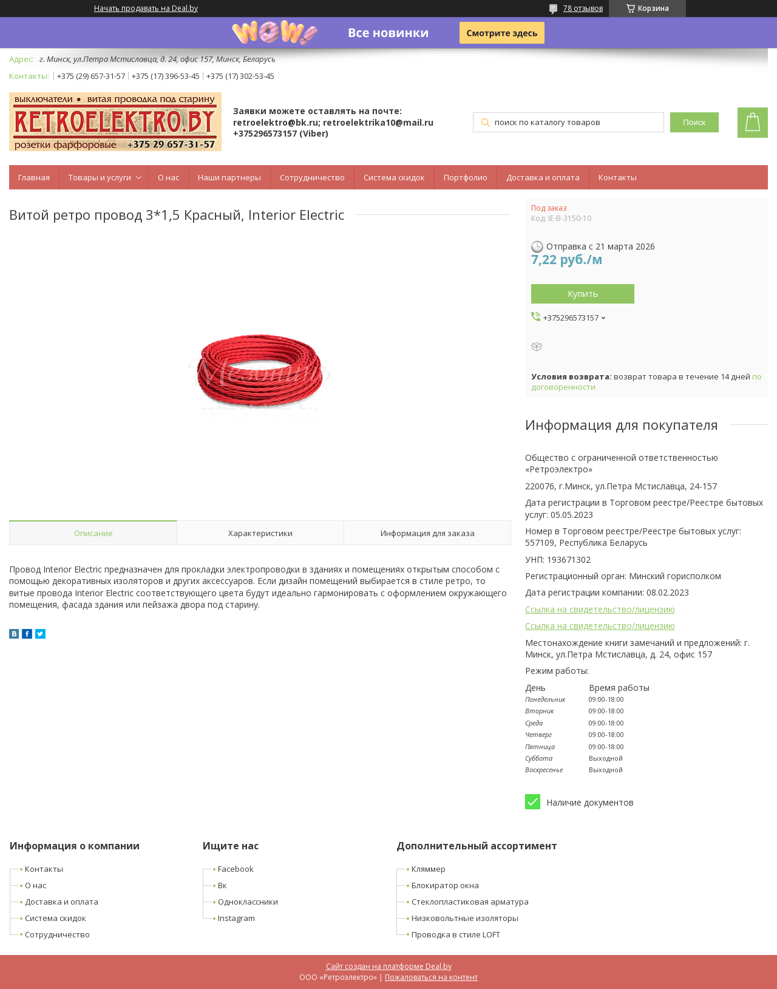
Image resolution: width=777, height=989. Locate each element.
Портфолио (465, 177)
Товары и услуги (100, 177)
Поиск (694, 122)
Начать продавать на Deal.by (146, 8)
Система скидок (394, 177)
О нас (168, 177)
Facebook (236, 868)
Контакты (618, 177)
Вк (222, 885)
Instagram (236, 918)
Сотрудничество (312, 177)
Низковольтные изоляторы (465, 918)
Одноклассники (248, 901)
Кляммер (429, 868)
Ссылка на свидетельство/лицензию (600, 609)
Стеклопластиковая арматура (470, 901)
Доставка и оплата (543, 177)
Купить (583, 293)
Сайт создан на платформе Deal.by (389, 966)
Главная (34, 177)
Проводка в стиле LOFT (456, 934)
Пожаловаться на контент (431, 977)
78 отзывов (583, 8)
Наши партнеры (229, 177)
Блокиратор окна (445, 885)
